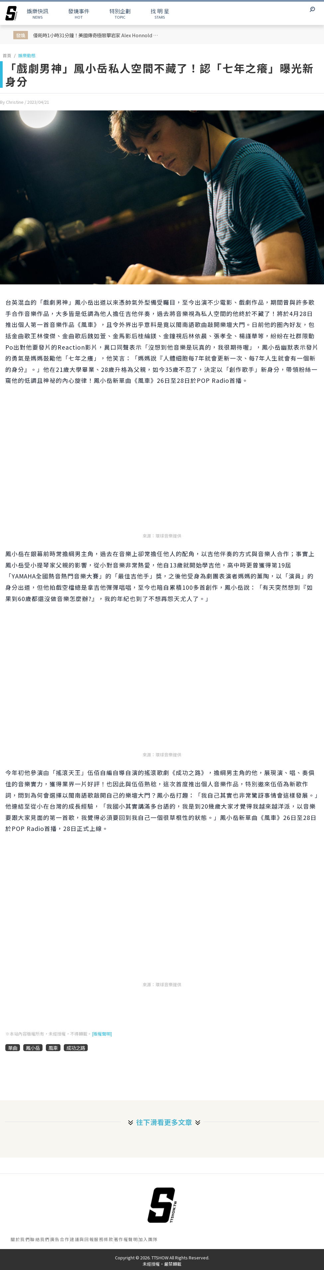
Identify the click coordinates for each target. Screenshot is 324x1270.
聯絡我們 (40, 1239)
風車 (53, 1047)
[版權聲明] (102, 1034)
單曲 (12, 1047)
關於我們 (20, 1239)
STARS (160, 13)
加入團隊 (148, 1239)
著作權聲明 (126, 1239)
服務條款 (103, 1239)
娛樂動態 (27, 55)
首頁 (7, 55)
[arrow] (11, 13)
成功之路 (75, 1047)
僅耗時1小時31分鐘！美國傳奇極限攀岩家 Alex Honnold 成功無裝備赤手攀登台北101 (98, 35)
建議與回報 (82, 1239)
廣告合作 (59, 1239)
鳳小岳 (33, 1047)
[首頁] (162, 1205)
